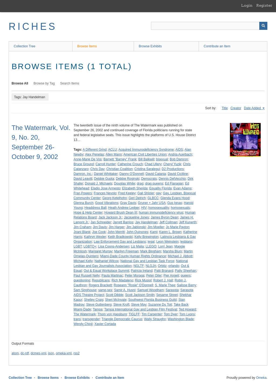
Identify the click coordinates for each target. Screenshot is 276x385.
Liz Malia (137, 246)
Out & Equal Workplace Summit (106, 271)
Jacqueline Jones (136, 217)
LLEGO (151, 246)
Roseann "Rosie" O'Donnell (133, 285)
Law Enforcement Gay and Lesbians (120, 241)
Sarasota (171, 290)
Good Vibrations (106, 203)
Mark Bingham (150, 251)
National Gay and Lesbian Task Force (147, 261)
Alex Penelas (94, 154)
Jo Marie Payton (177, 227)
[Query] (209, 26)
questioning (82, 280)
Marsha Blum (172, 251)
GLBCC (152, 198)
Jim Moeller (155, 227)
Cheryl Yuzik (172, 164)
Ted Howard (187, 309)
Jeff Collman (168, 222)
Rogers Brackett (100, 285)
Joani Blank (82, 232)
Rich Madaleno (122, 280)
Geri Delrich (137, 198)
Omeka (261, 378)
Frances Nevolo (105, 193)
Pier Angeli (171, 275)
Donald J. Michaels (98, 183)
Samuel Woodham (150, 290)
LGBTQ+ (90, 246)
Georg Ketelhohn (114, 198)
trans (77, 319)
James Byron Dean (164, 217)
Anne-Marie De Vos (88, 159)
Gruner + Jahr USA (151, 203)
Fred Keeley (127, 193)
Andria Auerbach (180, 154)
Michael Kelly (83, 261)
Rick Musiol (143, 280)
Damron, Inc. (83, 174)
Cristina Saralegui (147, 169)
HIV (144, 208)
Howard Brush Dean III (120, 212)
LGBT (78, 246)
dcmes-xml (38, 353)
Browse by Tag (44, 83)
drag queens (154, 183)
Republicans (101, 280)
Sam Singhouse (85, 290)
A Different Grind (95, 149)
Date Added (253, 108)
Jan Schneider (101, 222)
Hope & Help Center (88, 212)
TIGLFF (134, 314)
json (51, 353)
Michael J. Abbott (180, 256)
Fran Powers (83, 193)
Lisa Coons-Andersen (113, 246)
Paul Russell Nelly (87, 275)
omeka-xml (64, 353)
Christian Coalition (119, 169)
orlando (173, 266)
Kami (153, 232)
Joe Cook (99, 232)
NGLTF (138, 266)
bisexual (162, 159)
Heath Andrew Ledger (123, 208)
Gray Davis (128, 203)
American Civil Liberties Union (145, 154)
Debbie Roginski (127, 179)
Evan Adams (182, 188)
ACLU (112, 149)
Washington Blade (181, 319)
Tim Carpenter (152, 314)
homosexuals (180, 208)
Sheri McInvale (115, 300)
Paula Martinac (112, 275)
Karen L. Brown (170, 232)
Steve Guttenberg (99, 304)
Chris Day (97, 169)
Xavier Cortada (105, 324)
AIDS (179, 149)
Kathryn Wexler (95, 237)
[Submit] (263, 26)
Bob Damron (179, 159)
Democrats (149, 179)
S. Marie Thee (165, 285)
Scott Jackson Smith (139, 295)
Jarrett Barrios (123, 222)
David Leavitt (83, 179)
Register (264, 5)
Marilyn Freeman (126, 251)
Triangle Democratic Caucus (122, 319)
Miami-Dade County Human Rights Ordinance (133, 256)
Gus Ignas (174, 203)
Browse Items (87, 46)
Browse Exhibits (150, 46)
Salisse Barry (186, 285)
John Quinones (137, 232)
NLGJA (151, 266)
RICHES (33, 26)
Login (247, 5)
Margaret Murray (100, 251)
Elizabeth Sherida (134, 188)
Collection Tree (24, 46)
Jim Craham (82, 227)
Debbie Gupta (104, 179)
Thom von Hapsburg (112, 314)
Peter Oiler (153, 275)
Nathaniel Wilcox (106, 261)
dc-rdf (24, 353)
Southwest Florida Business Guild (152, 300)
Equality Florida (160, 188)
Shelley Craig (93, 300)
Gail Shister (145, 193)
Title (225, 108)
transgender (91, 319)
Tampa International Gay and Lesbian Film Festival (140, 309)
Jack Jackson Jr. (110, 217)
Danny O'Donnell (131, 174)
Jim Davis (100, 227)
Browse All (20, 83)
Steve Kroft (121, 304)
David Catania (156, 174)
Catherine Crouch (130, 164)
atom (15, 353)
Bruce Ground (84, 164)
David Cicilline (178, 174)
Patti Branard (163, 271)
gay (158, 193)
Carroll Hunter (105, 164)
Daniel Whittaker (106, 174)
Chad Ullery (153, 164)
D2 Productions (173, 169)
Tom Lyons (187, 314)
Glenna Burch (83, 203)
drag (140, 183)
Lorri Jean (165, 246)
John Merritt (116, 232)
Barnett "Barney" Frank (120, 159)
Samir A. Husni (124, 290)
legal (151, 241)
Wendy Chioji (83, 324)
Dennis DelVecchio (172, 179)
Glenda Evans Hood (174, 198)
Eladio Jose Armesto (105, 188)
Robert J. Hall (163, 280)
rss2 (76, 353)
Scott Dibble (114, 295)
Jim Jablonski (136, 227)
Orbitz (162, 266)
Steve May (138, 304)
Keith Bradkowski (120, 237)
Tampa (97, 309)
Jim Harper (117, 227)
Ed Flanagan (174, 183)
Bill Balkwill (146, 159)
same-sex (105, 290)
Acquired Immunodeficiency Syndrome (146, 149)
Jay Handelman (146, 222)
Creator (235, 108)
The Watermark (85, 314)
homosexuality (158, 208)
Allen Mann (114, 154)
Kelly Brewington (146, 237)
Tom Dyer (170, 314)
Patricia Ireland (142, 271)
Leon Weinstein (167, 241)
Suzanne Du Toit (160, 304)
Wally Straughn (155, 319)
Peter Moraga (134, 275)
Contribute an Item (217, 46)
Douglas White (124, 183)
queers (186, 275)
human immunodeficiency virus (161, 212)
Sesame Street (167, 295)
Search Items (69, 83)
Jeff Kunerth (187, 222)
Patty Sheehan (185, 271)
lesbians (186, 241)
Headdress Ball (95, 208)
